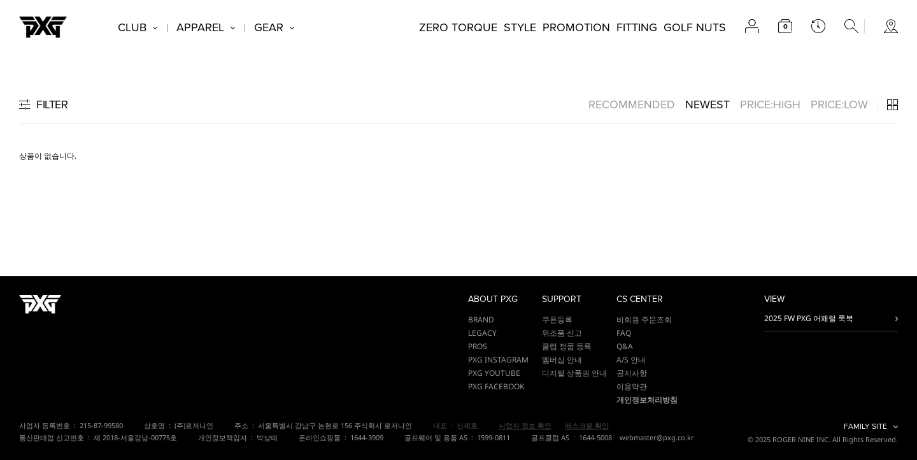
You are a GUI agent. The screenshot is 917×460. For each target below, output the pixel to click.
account (752, 26)
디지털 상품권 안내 (574, 373)
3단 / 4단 (892, 104)
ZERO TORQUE (458, 27)
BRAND (481, 319)
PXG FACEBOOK (496, 386)
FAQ (623, 332)
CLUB (132, 27)
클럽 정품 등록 (567, 346)
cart (785, 26)
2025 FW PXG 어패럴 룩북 (808, 318)
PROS (477, 346)
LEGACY (482, 332)
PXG (43, 27)
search (851, 26)
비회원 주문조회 (644, 319)
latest (818, 26)
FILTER (52, 104)
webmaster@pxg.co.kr (657, 437)
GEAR (268, 27)
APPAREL (200, 27)
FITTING (636, 27)
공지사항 (631, 373)
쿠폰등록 (557, 319)
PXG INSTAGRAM (498, 359)
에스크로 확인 (587, 425)
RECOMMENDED (631, 104)
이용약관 (631, 386)
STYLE (520, 27)
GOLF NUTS (695, 27)
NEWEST (707, 104)
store (890, 26)
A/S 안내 (631, 359)
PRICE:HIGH (770, 104)
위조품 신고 (562, 332)
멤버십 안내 (562, 359)
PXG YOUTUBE (494, 373)
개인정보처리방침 (647, 399)
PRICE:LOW (839, 104)
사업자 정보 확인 (525, 425)
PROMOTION (576, 27)
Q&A (624, 346)
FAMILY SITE (865, 426)
